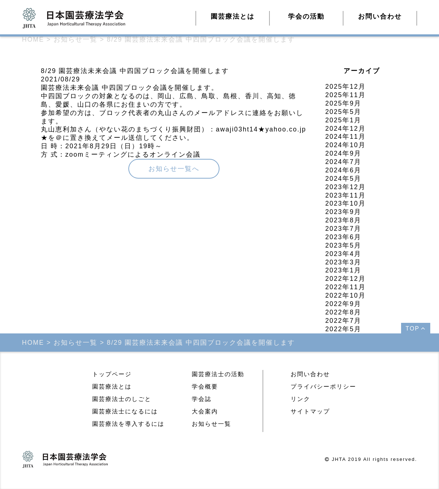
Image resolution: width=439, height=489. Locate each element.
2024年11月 (345, 136)
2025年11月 (345, 95)
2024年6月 (343, 170)
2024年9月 (343, 153)
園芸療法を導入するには (128, 424)
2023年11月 (345, 195)
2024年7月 (343, 161)
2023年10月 (345, 203)
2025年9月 (343, 103)
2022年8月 (343, 312)
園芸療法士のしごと (121, 399)
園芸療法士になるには (125, 411)
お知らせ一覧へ (173, 168)
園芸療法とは (112, 386)
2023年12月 (345, 187)
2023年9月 (343, 211)
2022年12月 (345, 278)
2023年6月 (343, 237)
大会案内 (205, 411)
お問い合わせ (380, 16)
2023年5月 (343, 245)
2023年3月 (343, 262)
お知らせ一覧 (211, 424)
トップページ (112, 374)
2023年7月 (343, 228)
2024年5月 (343, 178)
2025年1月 (343, 120)
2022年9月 (343, 303)
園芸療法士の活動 (218, 374)
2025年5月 (343, 111)
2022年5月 (343, 329)
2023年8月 (343, 220)
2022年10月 (345, 295)
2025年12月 (345, 86)
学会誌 (201, 399)
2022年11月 (345, 287)
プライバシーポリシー (323, 386)
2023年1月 (343, 270)
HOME (33, 39)
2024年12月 (345, 128)
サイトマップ (310, 411)
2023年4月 (343, 253)
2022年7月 (343, 320)
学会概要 (205, 386)
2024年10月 (345, 145)
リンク (300, 399)
